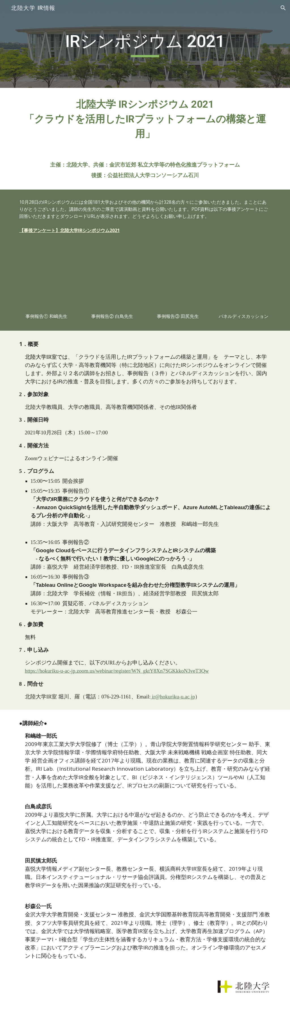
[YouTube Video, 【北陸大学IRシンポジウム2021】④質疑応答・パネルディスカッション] (243, 279)
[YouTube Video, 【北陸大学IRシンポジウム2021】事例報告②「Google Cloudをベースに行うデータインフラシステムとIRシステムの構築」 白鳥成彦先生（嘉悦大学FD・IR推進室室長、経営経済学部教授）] (112, 279)
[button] (283, 8)
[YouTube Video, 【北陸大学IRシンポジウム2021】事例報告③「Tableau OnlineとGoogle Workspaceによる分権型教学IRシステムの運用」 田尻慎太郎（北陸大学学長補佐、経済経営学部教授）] (178, 279)
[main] (145, 44)
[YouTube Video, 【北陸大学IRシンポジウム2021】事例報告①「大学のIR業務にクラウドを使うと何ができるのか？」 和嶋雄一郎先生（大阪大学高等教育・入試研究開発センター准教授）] (46, 279)
